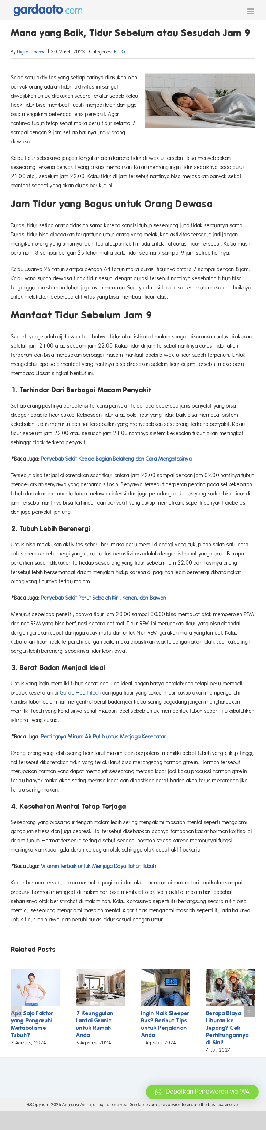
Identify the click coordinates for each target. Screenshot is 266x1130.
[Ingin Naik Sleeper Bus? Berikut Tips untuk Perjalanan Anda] (165, 972)
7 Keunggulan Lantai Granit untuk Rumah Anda (95, 1024)
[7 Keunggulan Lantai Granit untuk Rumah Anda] (100, 972)
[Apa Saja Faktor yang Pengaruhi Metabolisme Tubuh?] (35, 972)
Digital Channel (31, 52)
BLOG (119, 52)
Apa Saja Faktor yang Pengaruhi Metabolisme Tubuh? (32, 1024)
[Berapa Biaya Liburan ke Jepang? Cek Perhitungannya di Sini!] (230, 972)
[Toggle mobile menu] (251, 11)
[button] (16, 1011)
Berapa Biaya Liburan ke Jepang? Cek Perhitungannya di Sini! (227, 1028)
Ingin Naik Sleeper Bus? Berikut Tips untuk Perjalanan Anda (165, 1024)
